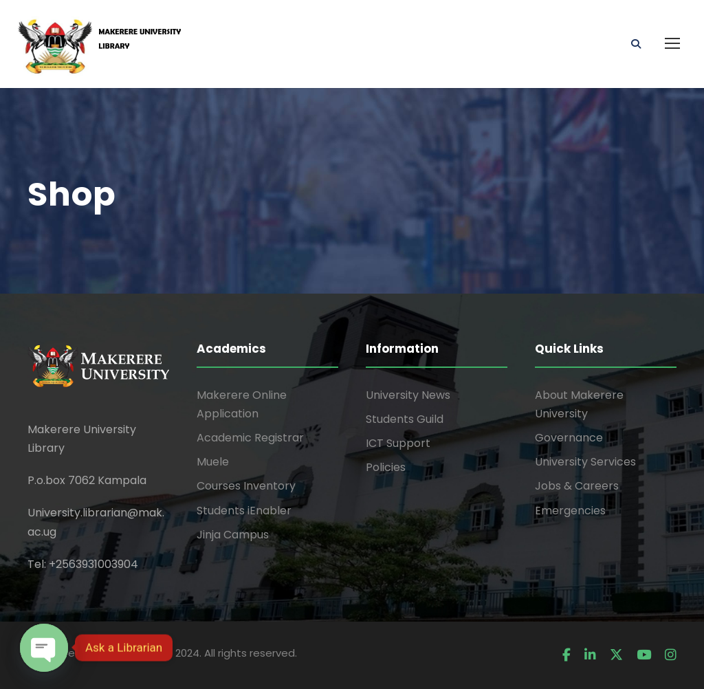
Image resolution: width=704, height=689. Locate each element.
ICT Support (398, 443)
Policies (386, 467)
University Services (585, 462)
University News (408, 395)
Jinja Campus (233, 535)
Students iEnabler (244, 510)
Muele (213, 462)
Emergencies (570, 510)
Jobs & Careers (577, 486)
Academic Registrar (250, 438)
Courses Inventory (246, 486)
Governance (569, 438)
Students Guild (404, 419)
